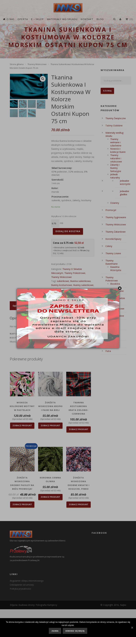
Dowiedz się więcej (75, 631)
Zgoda (55, 631)
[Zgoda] (132, 627)
